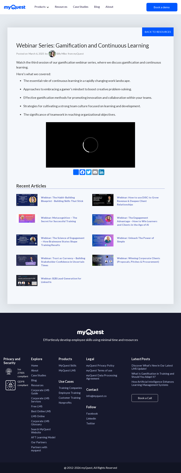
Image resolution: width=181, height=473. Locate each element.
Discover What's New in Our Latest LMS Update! (152, 367)
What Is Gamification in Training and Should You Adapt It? (153, 375)
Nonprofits (65, 402)
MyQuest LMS (67, 370)
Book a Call (145, 398)
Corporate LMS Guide (40, 392)
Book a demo (162, 7)
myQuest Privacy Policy (100, 365)
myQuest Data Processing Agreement (101, 377)
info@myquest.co (96, 395)
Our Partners (39, 442)
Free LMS (36, 406)
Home (34, 365)
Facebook (92, 413)
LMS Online (38, 416)
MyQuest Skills (67, 365)
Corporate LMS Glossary (40, 422)
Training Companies (70, 387)
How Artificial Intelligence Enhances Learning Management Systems (153, 383)
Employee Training (70, 392)
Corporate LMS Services (40, 400)
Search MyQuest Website (41, 431)
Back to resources (158, 31)
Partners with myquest (39, 449)
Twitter (90, 423)
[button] (41, 7)
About (109, 6)
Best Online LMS (41, 411)
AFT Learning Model (43, 437)
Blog (97, 6)
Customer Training (70, 397)
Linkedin (91, 418)
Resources (61, 6)
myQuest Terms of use (99, 370)
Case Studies (80, 6)
